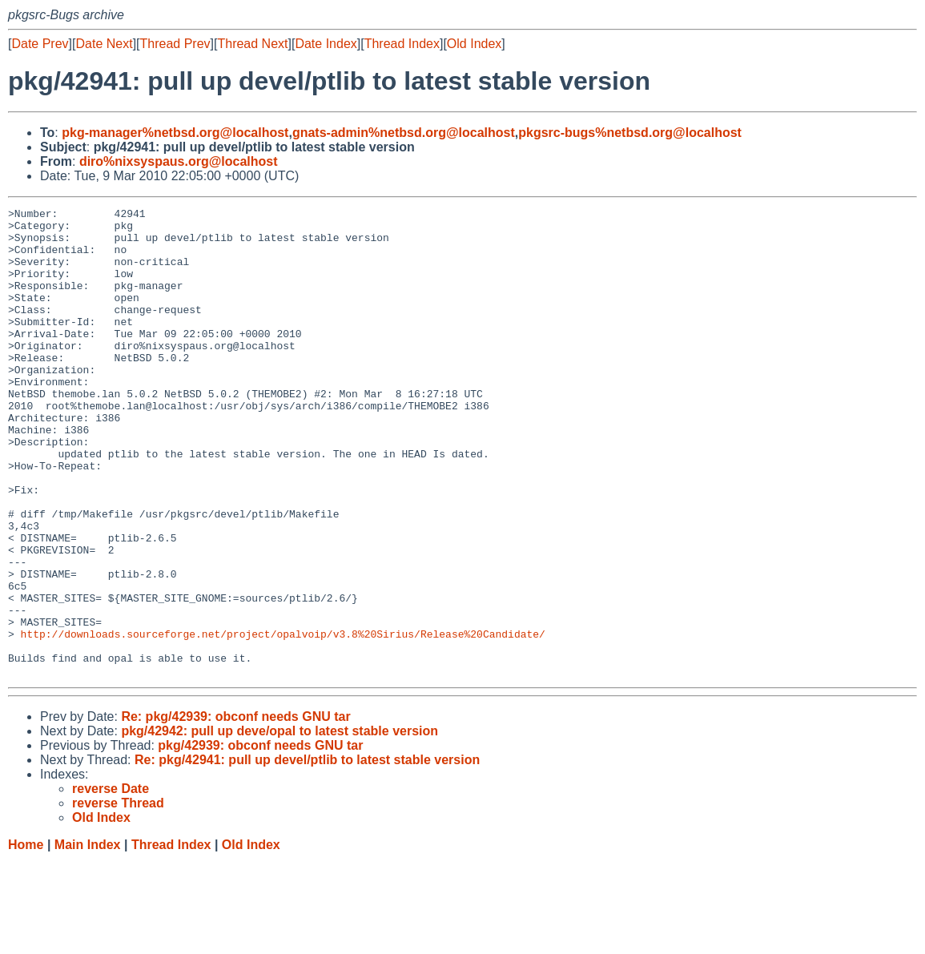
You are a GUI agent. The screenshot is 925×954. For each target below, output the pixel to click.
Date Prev (39, 43)
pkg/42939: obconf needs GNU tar (260, 839)
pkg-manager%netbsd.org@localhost (175, 132)
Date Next (103, 43)
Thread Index (402, 43)
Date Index (325, 43)
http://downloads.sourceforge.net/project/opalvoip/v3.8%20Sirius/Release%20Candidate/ (283, 720)
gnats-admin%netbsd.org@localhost (403, 132)
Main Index (87, 938)
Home (25, 938)
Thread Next (252, 43)
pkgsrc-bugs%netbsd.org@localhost (630, 132)
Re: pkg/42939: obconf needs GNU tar (235, 810)
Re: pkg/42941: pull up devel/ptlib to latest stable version (307, 853)
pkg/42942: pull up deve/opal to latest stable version (279, 824)
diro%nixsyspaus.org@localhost (178, 161)
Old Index (474, 43)
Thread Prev (175, 43)
